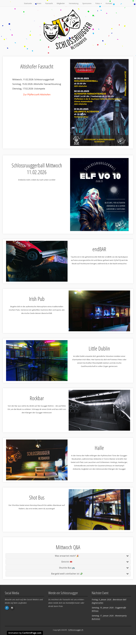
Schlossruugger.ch (75, 630)
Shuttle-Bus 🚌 (67, 567)
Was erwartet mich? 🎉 (67, 555)
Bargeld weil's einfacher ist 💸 (67, 573)
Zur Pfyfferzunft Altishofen (36, 94)
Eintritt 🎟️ (66, 561)
